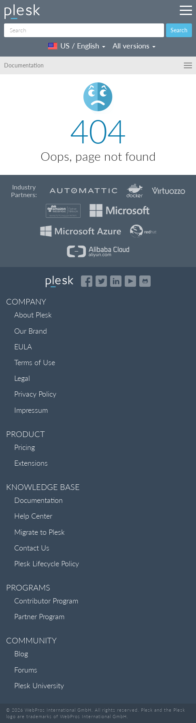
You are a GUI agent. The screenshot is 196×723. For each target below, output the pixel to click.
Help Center (33, 515)
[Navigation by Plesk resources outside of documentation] (186, 10)
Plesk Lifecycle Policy (46, 563)
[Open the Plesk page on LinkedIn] (115, 281)
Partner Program (39, 616)
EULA (23, 346)
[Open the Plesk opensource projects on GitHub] (145, 281)
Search (178, 30)
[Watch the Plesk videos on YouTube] (130, 281)
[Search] (84, 30)
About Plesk (33, 314)
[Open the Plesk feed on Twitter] (101, 281)
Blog (21, 653)
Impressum (31, 410)
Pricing (24, 447)
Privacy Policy (35, 393)
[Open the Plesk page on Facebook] (86, 281)
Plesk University (39, 685)
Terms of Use (34, 362)
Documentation (38, 500)
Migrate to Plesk (39, 532)
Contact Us (31, 547)
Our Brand (30, 330)
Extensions (31, 462)
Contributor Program (46, 600)
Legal (22, 378)
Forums (25, 669)
